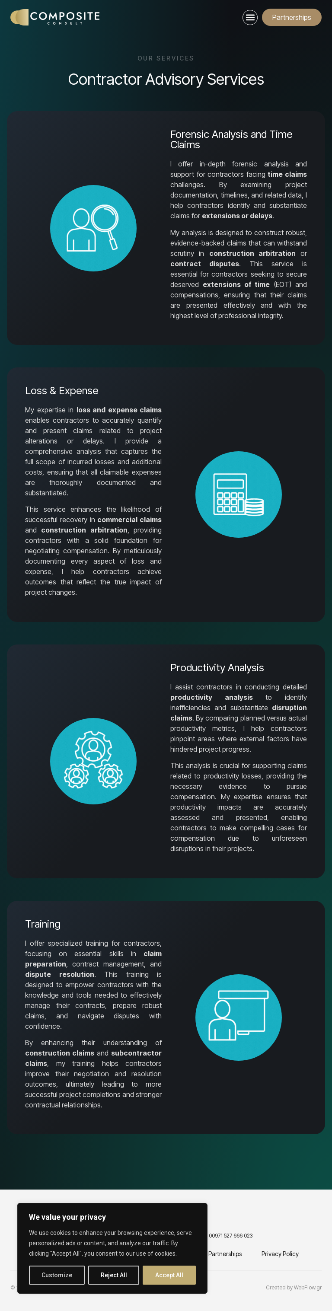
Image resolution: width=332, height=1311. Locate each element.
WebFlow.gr (308, 1287)
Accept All (169, 1275)
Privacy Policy (280, 1253)
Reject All (114, 1275)
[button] (250, 17)
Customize (57, 1275)
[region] (112, 1248)
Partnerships (225, 1253)
